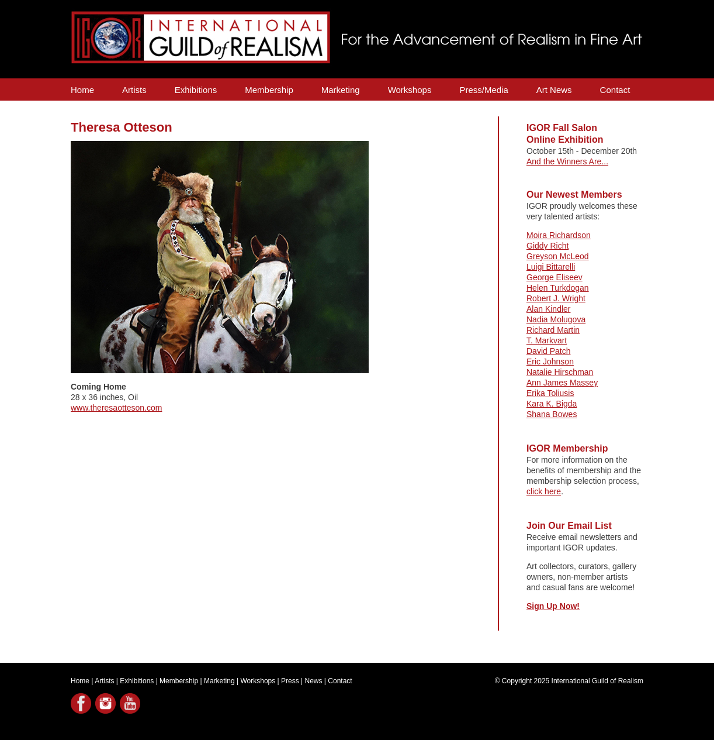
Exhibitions (196, 90)
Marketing (340, 90)
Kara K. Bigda (551, 403)
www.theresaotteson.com (116, 407)
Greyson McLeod (557, 256)
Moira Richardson (558, 235)
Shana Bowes (551, 414)
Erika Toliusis (550, 393)
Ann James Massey (562, 382)
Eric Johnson (550, 361)
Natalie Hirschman (559, 372)
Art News (554, 90)
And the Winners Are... (567, 161)
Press (290, 681)
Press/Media (483, 90)
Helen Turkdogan (557, 287)
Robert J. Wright (555, 298)
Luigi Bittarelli (550, 266)
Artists (134, 90)
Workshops (410, 90)
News (314, 681)
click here (543, 491)
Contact (615, 90)
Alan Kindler (548, 309)
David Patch (548, 351)
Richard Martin (553, 330)
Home (82, 90)
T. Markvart (546, 340)
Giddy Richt (547, 245)
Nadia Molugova (555, 319)
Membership (269, 90)
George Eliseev (554, 277)
